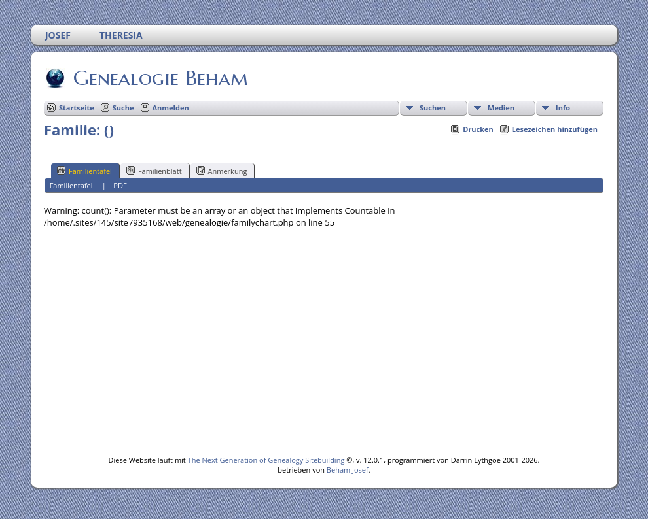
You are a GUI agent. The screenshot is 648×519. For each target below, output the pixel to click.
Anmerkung (221, 170)
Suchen (433, 107)
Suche (123, 107)
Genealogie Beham (159, 78)
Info (563, 107)
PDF (119, 185)
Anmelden (171, 107)
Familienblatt (154, 170)
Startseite (76, 107)
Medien (501, 107)
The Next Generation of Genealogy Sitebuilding (266, 460)
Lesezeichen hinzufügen (555, 129)
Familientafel (84, 170)
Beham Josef (348, 470)
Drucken (478, 129)
